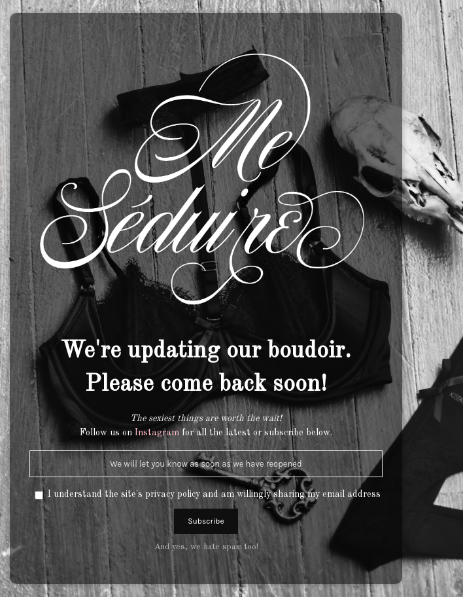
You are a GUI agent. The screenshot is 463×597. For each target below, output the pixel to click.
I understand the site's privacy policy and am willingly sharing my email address (214, 494)
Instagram (157, 432)
